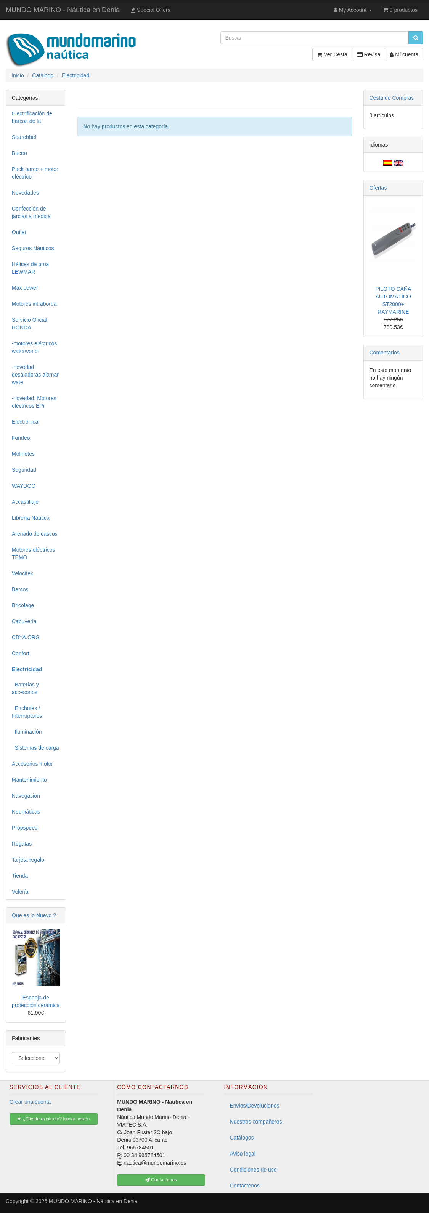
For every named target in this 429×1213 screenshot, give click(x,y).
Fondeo (21, 438)
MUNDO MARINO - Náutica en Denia (63, 10)
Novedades (25, 193)
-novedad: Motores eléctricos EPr (34, 402)
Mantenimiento (29, 780)
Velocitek (22, 573)
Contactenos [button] (161, 1180)
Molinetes (23, 454)
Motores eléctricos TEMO (33, 553)
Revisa (369, 54)
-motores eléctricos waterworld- (34, 347)
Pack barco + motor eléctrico (35, 173)
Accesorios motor (32, 764)
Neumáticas (26, 812)
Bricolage (23, 605)
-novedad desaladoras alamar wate (35, 374)
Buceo (19, 153)
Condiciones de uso (253, 1170)
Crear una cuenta (30, 1102)
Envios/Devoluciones (255, 1106)
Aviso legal (242, 1154)
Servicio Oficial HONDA (29, 323)
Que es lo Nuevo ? (34, 915)
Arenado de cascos (35, 534)
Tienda (20, 876)
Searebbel (24, 137)
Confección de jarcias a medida (31, 212)
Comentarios (385, 353)
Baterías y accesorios (25, 688)
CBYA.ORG (26, 637)
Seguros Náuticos (33, 248)
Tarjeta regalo (28, 860)
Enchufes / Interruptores (27, 712)
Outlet (19, 232)
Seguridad (24, 470)
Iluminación (27, 732)
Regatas (22, 844)
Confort (20, 653)
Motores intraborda (34, 304)
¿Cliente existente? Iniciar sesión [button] (54, 1119)
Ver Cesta (332, 54)
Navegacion (26, 796)
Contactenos (245, 1186)
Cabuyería (24, 621)
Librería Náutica (31, 518)
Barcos (20, 589)
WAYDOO (23, 486)
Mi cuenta (404, 54)
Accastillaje (25, 502)
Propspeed (25, 828)
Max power (25, 288)
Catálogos (242, 1138)
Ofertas (378, 188)
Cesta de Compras (392, 98)
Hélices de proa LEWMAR (30, 268)
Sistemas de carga (35, 748)
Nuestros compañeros (256, 1122)
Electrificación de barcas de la (32, 117)
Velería (20, 892)
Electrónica (25, 422)
